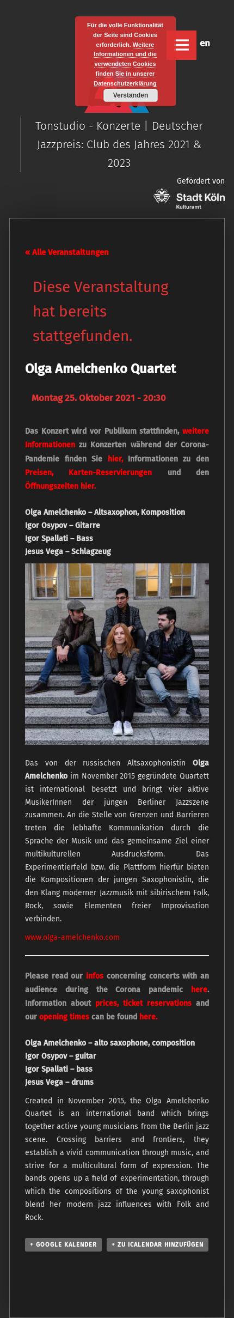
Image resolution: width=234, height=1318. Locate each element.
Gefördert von (189, 193)
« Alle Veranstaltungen (67, 252)
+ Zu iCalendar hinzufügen (158, 1244)
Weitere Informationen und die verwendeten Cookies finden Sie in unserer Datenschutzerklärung (125, 64)
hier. (88, 486)
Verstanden (131, 95)
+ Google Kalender (63, 1244)
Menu (181, 45)
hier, (115, 459)
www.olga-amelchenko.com (72, 937)
